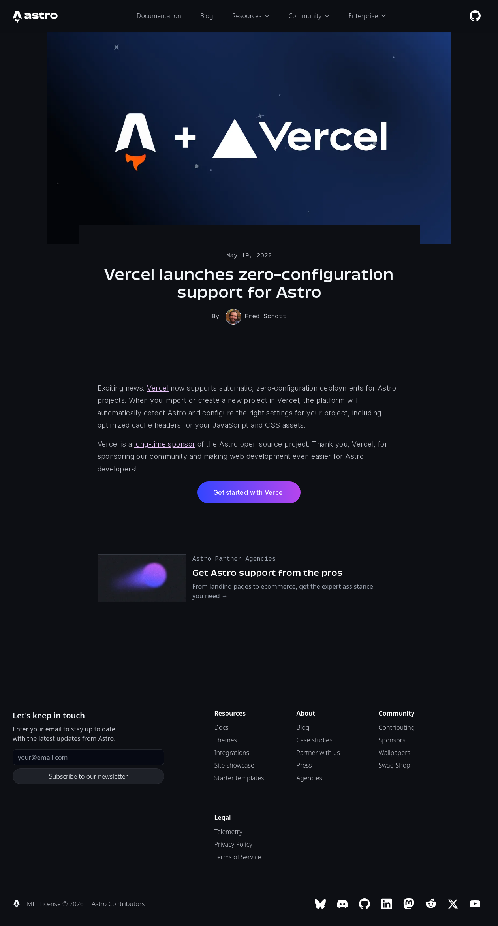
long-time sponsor (164, 443)
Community (308, 15)
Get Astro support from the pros (267, 572)
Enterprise (367, 15)
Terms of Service (237, 856)
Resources (251, 15)
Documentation (159, 15)
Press (304, 764)
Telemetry (228, 830)
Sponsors (392, 739)
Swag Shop (394, 764)
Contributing (397, 726)
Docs (221, 726)
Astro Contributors (118, 903)
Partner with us (318, 752)
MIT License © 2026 (56, 903)
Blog (206, 15)
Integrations (232, 752)
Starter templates (239, 777)
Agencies (309, 777)
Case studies (315, 739)
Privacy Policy (233, 843)
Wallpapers (394, 752)
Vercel (158, 387)
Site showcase (234, 764)
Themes (225, 739)
